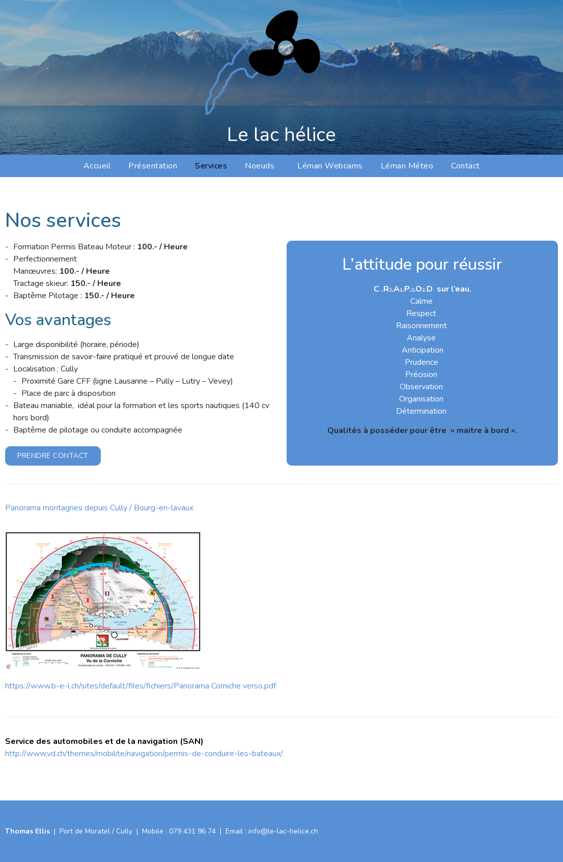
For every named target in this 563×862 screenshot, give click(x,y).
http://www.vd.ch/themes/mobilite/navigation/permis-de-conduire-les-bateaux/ (144, 753)
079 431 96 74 (192, 831)
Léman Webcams (330, 165)
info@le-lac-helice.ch (283, 831)
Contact (465, 165)
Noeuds (262, 165)
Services (211, 165)
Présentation (152, 165)
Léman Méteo (407, 165)
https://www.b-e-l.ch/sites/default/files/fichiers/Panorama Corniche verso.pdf (140, 686)
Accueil (97, 165)
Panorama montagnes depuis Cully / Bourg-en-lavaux (99, 507)
